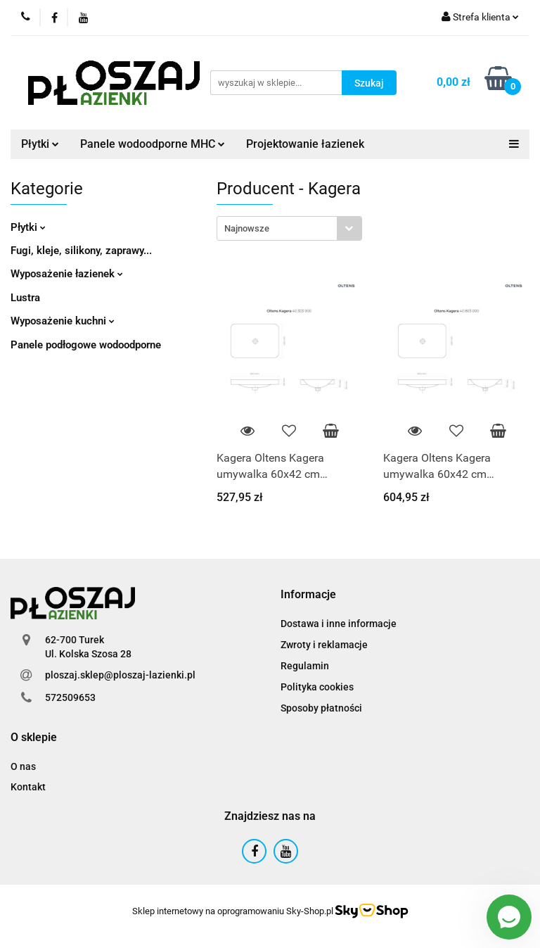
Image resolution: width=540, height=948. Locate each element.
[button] (308, 595)
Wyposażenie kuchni (63, 321)
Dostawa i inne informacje (339, 623)
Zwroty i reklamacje (324, 644)
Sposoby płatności (321, 708)
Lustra (25, 297)
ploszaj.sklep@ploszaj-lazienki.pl (120, 675)
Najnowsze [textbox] (246, 228)
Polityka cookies (317, 687)
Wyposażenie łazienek (67, 273)
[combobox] (289, 228)
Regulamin (305, 665)
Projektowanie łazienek (305, 144)
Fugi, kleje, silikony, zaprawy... (81, 250)
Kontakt (28, 786)
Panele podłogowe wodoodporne (86, 345)
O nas (23, 766)
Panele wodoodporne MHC (152, 144)
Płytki (40, 144)
